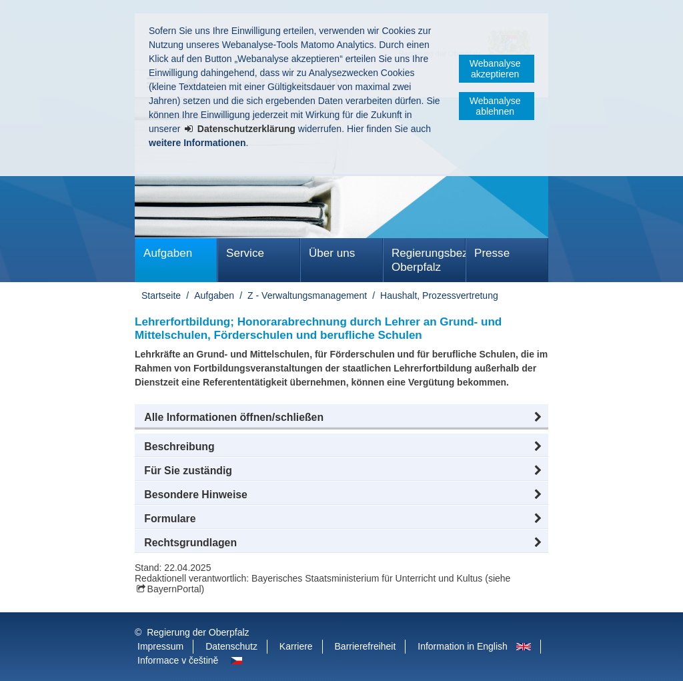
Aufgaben (167, 253)
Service (245, 253)
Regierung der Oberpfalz (198, 632)
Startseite (161, 295)
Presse (492, 253)
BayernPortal (174, 589)
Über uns (332, 253)
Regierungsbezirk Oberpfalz (429, 260)
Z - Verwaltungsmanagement (307, 295)
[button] (341, 417)
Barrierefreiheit (365, 646)
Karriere (296, 646)
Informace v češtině (177, 660)
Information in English (463, 646)
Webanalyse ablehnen (495, 106)
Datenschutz (231, 646)
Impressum (160, 646)
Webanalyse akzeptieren (495, 68)
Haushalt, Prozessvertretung (439, 295)
